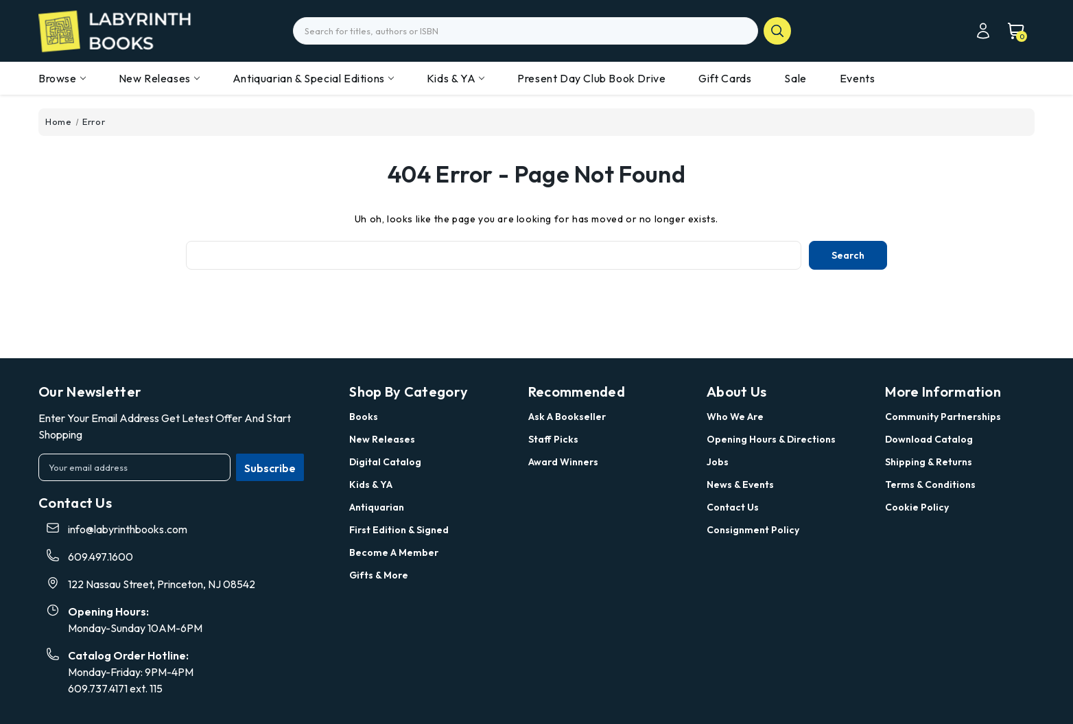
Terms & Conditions (930, 484)
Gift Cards (724, 78)
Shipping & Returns (928, 462)
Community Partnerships (943, 416)
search (777, 31)
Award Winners (563, 462)
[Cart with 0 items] (1009, 31)
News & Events (740, 484)
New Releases (159, 78)
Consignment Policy (753, 530)
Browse (62, 78)
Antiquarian (376, 507)
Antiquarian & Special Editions (313, 78)
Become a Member (393, 552)
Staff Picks (553, 439)
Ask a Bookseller (567, 416)
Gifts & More (378, 575)
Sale (795, 78)
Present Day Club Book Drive (591, 78)
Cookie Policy (917, 507)
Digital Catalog (385, 462)
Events (857, 78)
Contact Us (733, 507)
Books (363, 416)
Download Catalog (929, 439)
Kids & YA (455, 78)
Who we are (735, 416)
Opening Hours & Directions (771, 439)
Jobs (718, 462)
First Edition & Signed (399, 530)
